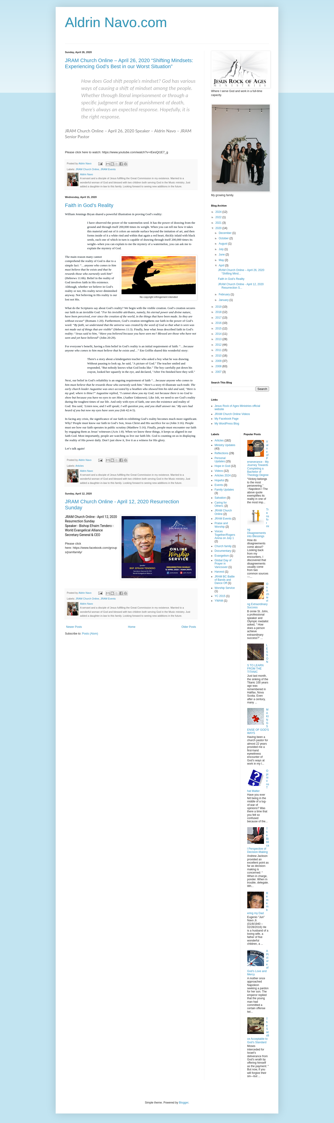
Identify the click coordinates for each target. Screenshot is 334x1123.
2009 (218, 361)
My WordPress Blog (227, 423)
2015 (218, 328)
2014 (218, 333)
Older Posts (188, 626)
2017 (218, 317)
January (224, 300)
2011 (218, 350)
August (223, 243)
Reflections (221, 453)
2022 (218, 217)
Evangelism (222, 555)
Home (131, 626)
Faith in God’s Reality (89, 205)
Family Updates (224, 489)
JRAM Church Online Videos (232, 414)
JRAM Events (108, 169)
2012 (218, 344)
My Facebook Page (226, 418)
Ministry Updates (225, 445)
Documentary (223, 550)
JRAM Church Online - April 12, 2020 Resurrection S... (241, 286)
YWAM (219, 600)
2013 (218, 339)
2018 (218, 312)
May (222, 260)
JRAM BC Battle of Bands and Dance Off (225, 580)
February (225, 294)
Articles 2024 (223, 475)
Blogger (183, 1102)
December (225, 233)
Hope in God (222, 466)
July (222, 249)
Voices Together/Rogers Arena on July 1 (225, 535)
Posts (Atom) (90, 633)
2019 (218, 306)
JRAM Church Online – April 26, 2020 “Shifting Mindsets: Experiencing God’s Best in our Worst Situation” (129, 63)
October (224, 238)
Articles (79, 465)
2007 (218, 371)
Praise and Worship (221, 525)
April (222, 265)
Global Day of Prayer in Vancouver (223, 564)
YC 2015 (220, 596)
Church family (223, 546)
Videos (219, 470)
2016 (218, 323)
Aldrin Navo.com (116, 22)
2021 (218, 222)
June (222, 254)
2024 (218, 212)
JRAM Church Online (87, 169)
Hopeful (219, 480)
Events (219, 485)
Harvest (219, 571)
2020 (218, 228)
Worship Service (225, 588)
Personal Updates (220, 459)
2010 (218, 355)
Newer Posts (74, 626)
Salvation (220, 497)
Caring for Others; (221, 504)
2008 (218, 366)
